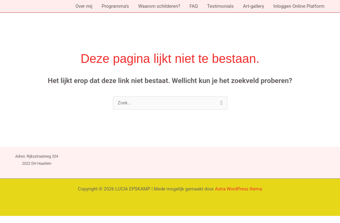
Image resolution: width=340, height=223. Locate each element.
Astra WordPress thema (238, 189)
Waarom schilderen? (159, 6)
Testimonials (220, 6)
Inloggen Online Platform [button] (299, 6)
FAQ (193, 6)
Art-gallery (253, 6)
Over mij (84, 6)
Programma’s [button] (115, 6)
